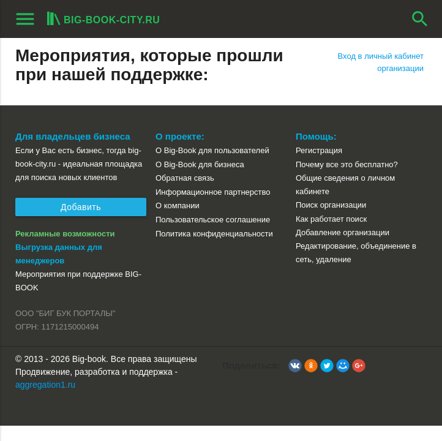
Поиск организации (331, 204)
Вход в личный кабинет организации (381, 62)
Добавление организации (342, 232)
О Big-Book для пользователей (212, 150)
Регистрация (319, 150)
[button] (295, 365)
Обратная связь (184, 178)
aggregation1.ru (45, 385)
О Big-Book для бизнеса (199, 164)
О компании (177, 205)
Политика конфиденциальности (214, 233)
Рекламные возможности (65, 233)
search (420, 19)
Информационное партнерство (212, 192)
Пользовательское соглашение (212, 219)
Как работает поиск (331, 219)
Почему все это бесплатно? (347, 164)
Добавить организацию (80, 209)
